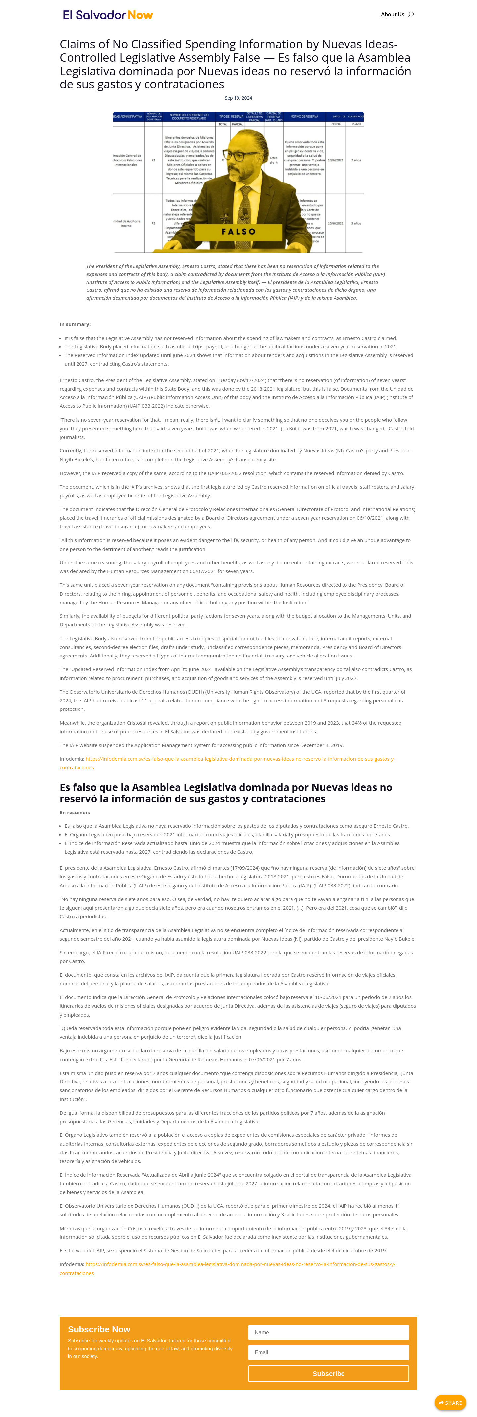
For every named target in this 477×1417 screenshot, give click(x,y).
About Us (392, 14)
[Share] (450, 1402)
